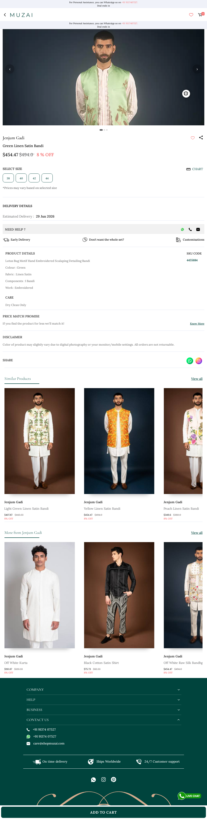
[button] (101, 130)
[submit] (192, 137)
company (35, 689)
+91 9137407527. (130, 2)
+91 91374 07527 (41, 729)
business (34, 710)
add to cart (103, 812)
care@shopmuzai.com (46, 743)
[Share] (200, 137)
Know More (197, 323)
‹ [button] (9, 69)
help (31, 699)
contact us (38, 720)
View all (197, 379)
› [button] (197, 69)
